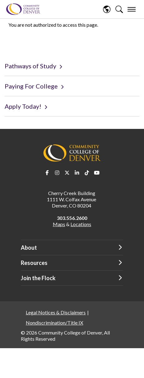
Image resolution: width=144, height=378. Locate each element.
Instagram (57, 172)
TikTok (87, 172)
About (29, 247)
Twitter (67, 172)
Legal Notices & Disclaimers (56, 312)
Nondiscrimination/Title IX (54, 323)
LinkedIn (77, 172)
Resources (34, 262)
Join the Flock (38, 278)
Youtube (97, 172)
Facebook (47, 172)
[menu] (131, 9)
